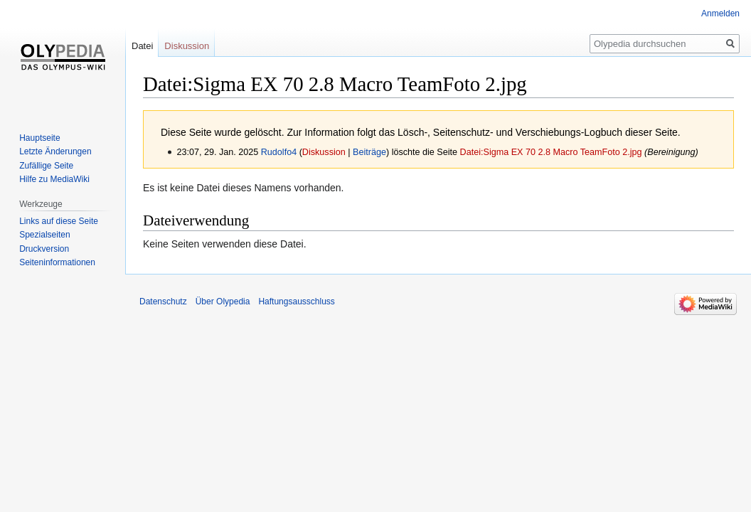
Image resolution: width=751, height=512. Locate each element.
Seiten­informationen (57, 262)
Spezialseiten (44, 235)
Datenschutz (163, 301)
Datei (142, 46)
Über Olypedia (223, 301)
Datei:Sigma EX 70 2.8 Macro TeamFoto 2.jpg (551, 152)
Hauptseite (39, 138)
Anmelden (720, 13)
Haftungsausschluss (296, 301)
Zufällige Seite (46, 166)
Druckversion (44, 249)
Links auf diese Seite (58, 221)
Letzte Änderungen (55, 151)
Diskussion (324, 152)
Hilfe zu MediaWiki (54, 179)
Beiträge (369, 152)
